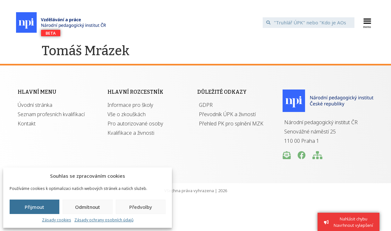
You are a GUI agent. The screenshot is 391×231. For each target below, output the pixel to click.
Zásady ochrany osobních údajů (103, 220)
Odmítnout (87, 207)
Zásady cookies (56, 220)
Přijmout (34, 207)
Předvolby (140, 207)
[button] (367, 22)
